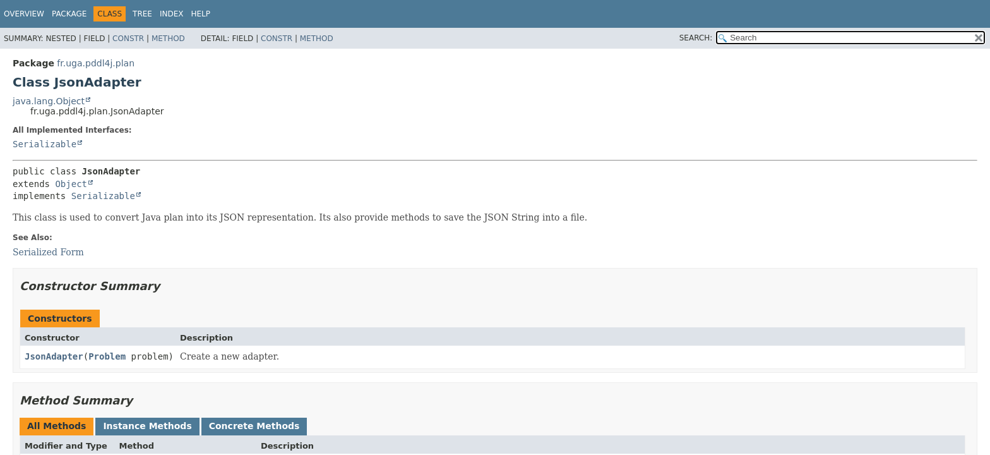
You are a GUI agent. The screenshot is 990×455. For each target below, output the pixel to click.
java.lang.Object (49, 101)
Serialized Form (48, 252)
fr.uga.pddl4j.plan (95, 63)
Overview (24, 13)
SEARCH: (696, 37)
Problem (107, 356)
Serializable (44, 144)
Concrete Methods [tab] (254, 426)
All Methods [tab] (56, 426)
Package (69, 13)
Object (71, 184)
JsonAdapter (54, 356)
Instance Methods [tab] (147, 426)
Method (168, 38)
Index (172, 13)
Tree (142, 13)
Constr (128, 38)
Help (201, 13)
